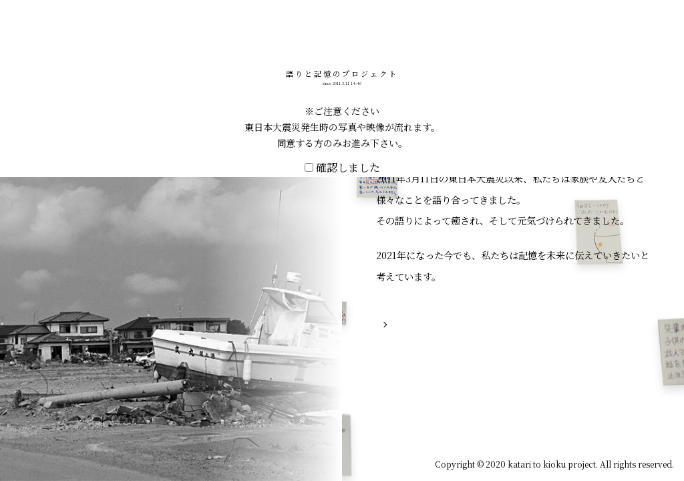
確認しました (342, 315)
